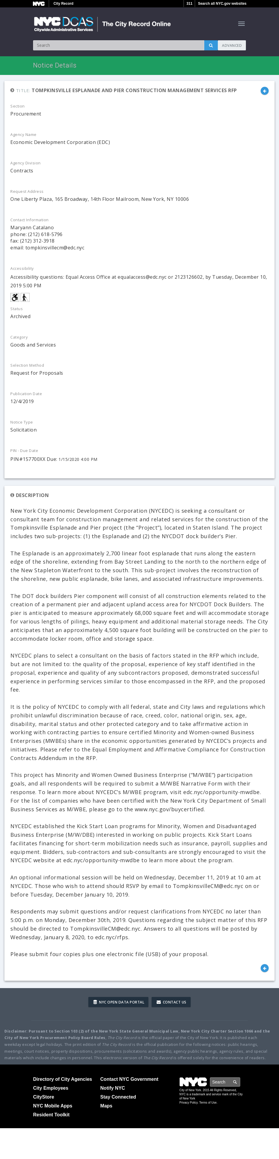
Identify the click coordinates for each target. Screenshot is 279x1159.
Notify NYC (112, 1088)
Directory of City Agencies (62, 1079)
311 (189, 3)
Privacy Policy (188, 1102)
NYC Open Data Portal (118, 1002)
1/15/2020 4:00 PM (78, 459)
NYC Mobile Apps (52, 1105)
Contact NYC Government (129, 1079)
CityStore (43, 1096)
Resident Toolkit (51, 1114)
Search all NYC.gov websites (222, 3)
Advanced (232, 45)
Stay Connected (118, 1096)
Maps (106, 1105)
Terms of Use (208, 1102)
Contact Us (171, 1002)
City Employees (50, 1088)
